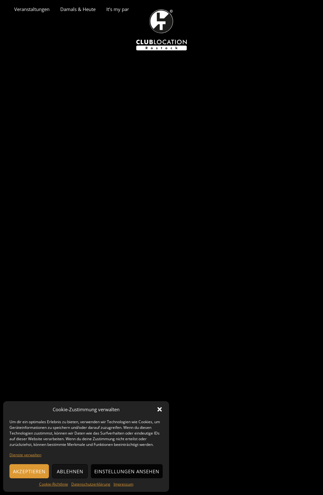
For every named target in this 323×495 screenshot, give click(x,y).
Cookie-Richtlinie (53, 484)
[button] (159, 409)
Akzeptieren (29, 471)
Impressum (123, 484)
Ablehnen (70, 471)
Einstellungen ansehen (126, 471)
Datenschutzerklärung (90, 484)
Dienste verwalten (25, 455)
